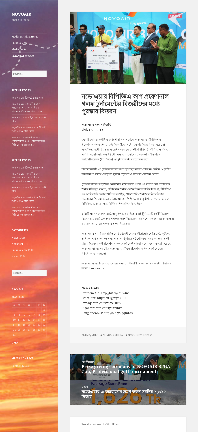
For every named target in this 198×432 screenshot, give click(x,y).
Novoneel (17, 244)
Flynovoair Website (23, 55)
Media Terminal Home (25, 36)
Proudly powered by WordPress (100, 424)
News (15, 237)
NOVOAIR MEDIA (113, 335)
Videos (15, 256)
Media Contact (20, 49)
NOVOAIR (21, 14)
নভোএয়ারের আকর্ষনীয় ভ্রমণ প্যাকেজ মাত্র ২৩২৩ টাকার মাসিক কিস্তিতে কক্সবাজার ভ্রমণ (28, 141)
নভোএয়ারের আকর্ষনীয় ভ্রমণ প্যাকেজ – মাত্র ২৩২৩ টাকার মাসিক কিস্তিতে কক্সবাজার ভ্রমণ (27, 107)
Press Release (20, 43)
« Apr (15, 343)
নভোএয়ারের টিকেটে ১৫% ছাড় (27, 97)
